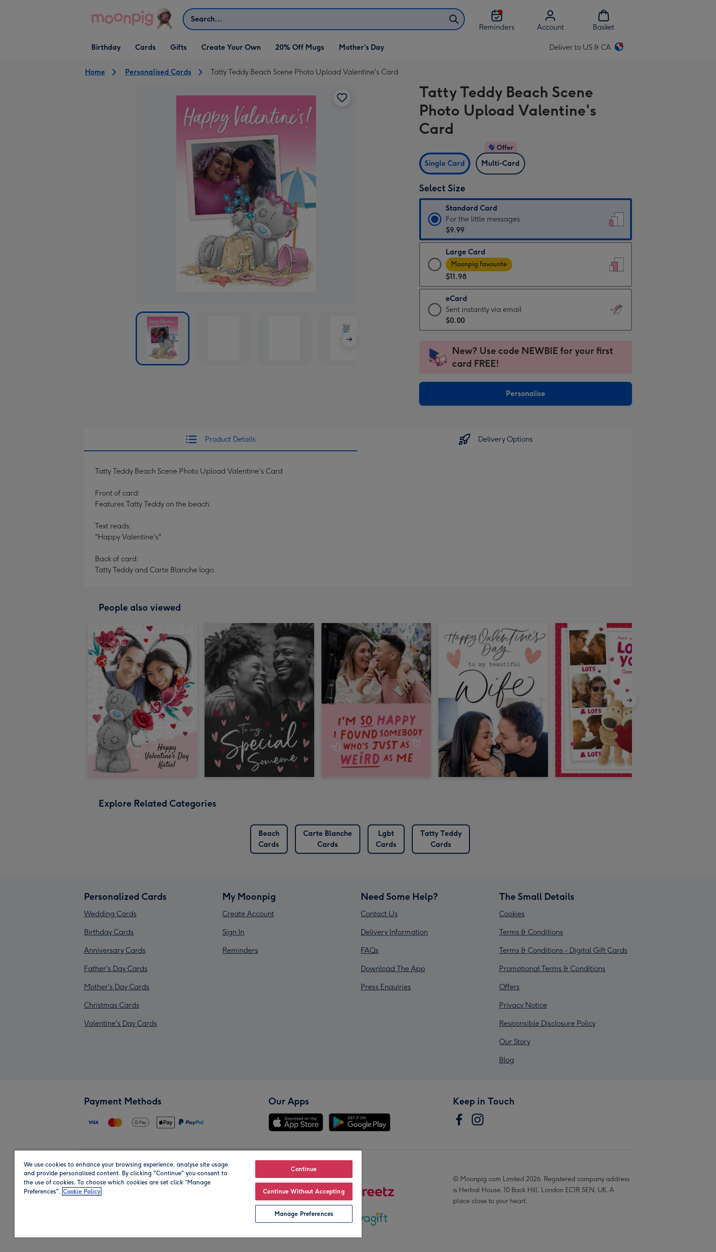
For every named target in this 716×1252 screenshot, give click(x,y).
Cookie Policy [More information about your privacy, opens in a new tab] (81, 1191)
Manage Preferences (303, 1213)
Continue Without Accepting (303, 1191)
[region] (188, 1193)
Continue (303, 1169)
